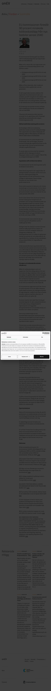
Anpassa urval (25, 356)
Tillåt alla (42, 356)
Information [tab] (25, 337)
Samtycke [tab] (9, 337)
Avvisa (9, 356)
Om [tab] (42, 337)
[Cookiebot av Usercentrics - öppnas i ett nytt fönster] (43, 333)
